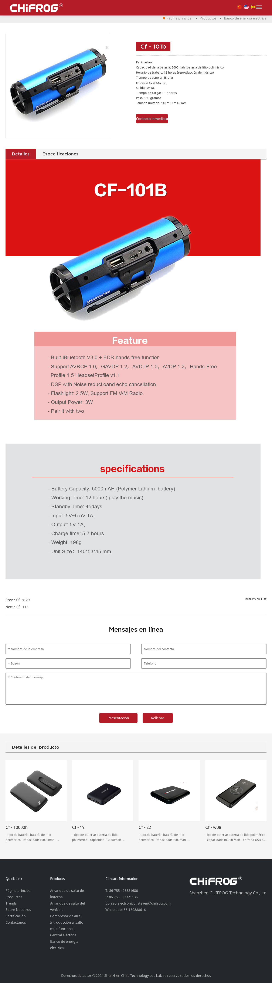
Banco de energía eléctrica (245, 18)
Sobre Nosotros (18, 909)
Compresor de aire (65, 916)
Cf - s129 (23, 600)
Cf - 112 (22, 607)
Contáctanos (16, 922)
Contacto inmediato (152, 118)
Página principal (179, 18)
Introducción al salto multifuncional (66, 925)
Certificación (16, 916)
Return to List (255, 599)
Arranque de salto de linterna (67, 893)
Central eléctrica (63, 935)
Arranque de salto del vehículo (67, 906)
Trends (11, 903)
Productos (208, 18)
